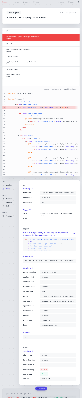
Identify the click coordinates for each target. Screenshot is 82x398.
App (3, 181)
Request (5, 195)
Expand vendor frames (14, 31)
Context (5, 212)
